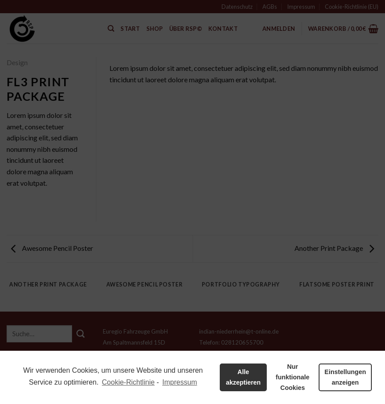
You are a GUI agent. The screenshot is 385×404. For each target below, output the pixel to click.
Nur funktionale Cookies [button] (292, 377)
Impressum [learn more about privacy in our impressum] (179, 382)
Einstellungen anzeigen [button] (345, 377)
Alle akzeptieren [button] (243, 377)
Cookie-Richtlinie (128, 382)
